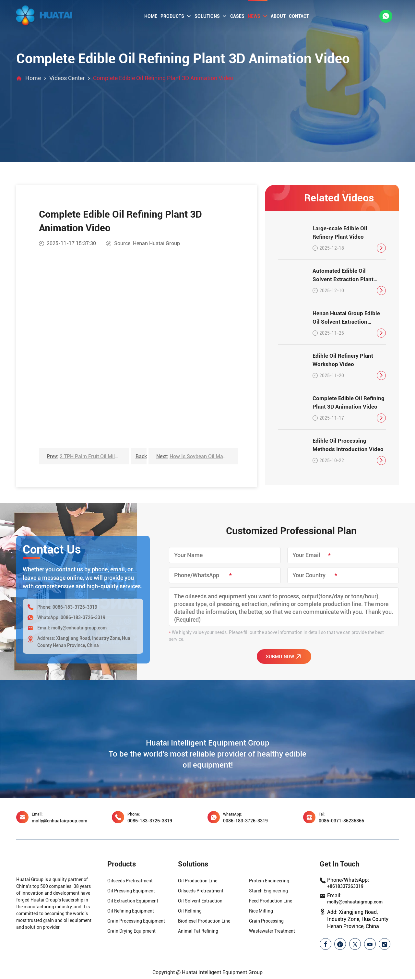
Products (175, 16)
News (257, 16)
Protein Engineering (269, 880)
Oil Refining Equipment (130, 910)
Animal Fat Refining (198, 931)
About (278, 16)
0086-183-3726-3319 (75, 607)
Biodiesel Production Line (204, 921)
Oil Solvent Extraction (200, 900)
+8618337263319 (345, 886)
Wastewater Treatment (272, 931)
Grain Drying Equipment (131, 931)
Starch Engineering (268, 890)
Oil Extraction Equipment (132, 900)
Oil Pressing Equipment (131, 890)
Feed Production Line (270, 900)
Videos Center (67, 78)
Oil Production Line (197, 880)
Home (150, 16)
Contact (299, 16)
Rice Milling (261, 910)
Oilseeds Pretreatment (130, 880)
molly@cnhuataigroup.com (79, 627)
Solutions (211, 16)
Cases (237, 16)
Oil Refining (190, 910)
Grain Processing (266, 921)
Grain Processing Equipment (136, 921)
